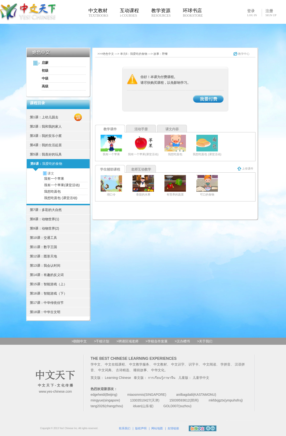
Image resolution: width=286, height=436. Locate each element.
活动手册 (141, 129)
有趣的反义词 (54, 275)
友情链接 (173, 428)
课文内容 (172, 129)
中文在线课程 (115, 364)
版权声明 (141, 428)
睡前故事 (140, 370)
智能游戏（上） (55, 284)
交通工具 (50, 238)
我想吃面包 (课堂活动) (60, 198)
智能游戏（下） (55, 293)
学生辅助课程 (110, 169)
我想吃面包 (52, 191)
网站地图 (157, 428)
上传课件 (245, 168)
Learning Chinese (118, 378)
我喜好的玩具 (52, 154)
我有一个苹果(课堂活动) (62, 185)
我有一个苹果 (54, 178)
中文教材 (160, 364)
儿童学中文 (201, 378)
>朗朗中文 (79, 341)
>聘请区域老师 (127, 341)
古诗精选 (122, 370)
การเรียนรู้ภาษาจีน (161, 378)
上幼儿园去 (50, 117)
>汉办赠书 (182, 341)
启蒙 (45, 63)
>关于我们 (204, 341)
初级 (45, 70)
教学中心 (242, 53)
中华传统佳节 (54, 303)
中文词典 (105, 370)
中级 (45, 78)
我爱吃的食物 (52, 163)
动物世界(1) (50, 219)
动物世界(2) (50, 228)
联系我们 (124, 428)
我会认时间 (52, 265)
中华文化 (157, 370)
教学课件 (110, 129)
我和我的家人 (52, 126)
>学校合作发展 (157, 341)
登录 (252, 12)
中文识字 (177, 364)
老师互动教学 (141, 169)
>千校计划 (101, 341)
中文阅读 (209, 364)
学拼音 (225, 364)
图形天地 (50, 256)
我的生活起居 (52, 145)
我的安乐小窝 (52, 136)
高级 (45, 86)
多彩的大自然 (52, 210)
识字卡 (194, 364)
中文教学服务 (139, 364)
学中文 (96, 364)
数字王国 (50, 247)
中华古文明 (52, 312)
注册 (271, 13)
